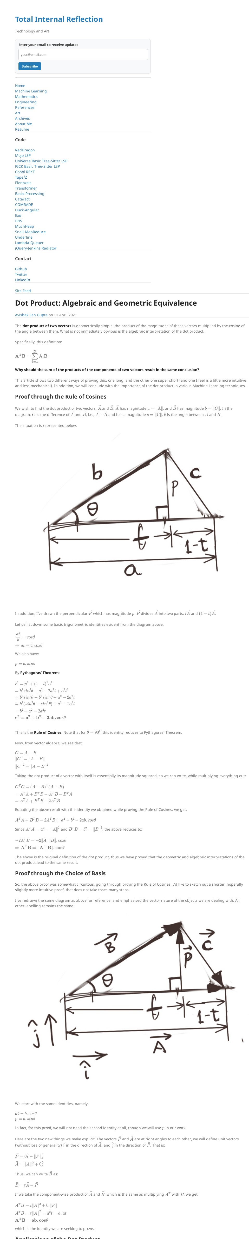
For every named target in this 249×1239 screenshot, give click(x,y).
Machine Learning (31, 91)
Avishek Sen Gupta (31, 314)
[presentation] (32, 356)
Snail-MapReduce (30, 231)
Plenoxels (23, 182)
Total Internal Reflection (59, 19)
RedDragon (25, 149)
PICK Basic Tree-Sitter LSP (37, 166)
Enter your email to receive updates (48, 44)
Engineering (26, 101)
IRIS (18, 220)
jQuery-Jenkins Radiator (35, 248)
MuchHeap (24, 226)
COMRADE (24, 204)
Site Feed (23, 290)
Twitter (21, 274)
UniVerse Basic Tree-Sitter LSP (41, 160)
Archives (22, 118)
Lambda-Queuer (29, 242)
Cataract (22, 199)
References (25, 107)
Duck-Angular (27, 209)
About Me (23, 123)
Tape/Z (21, 177)
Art (17, 112)
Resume (22, 129)
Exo (18, 215)
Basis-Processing (29, 193)
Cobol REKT (25, 171)
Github (21, 268)
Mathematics (26, 96)
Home (20, 85)
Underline (23, 237)
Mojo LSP (23, 155)
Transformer (26, 188)
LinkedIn (22, 279)
